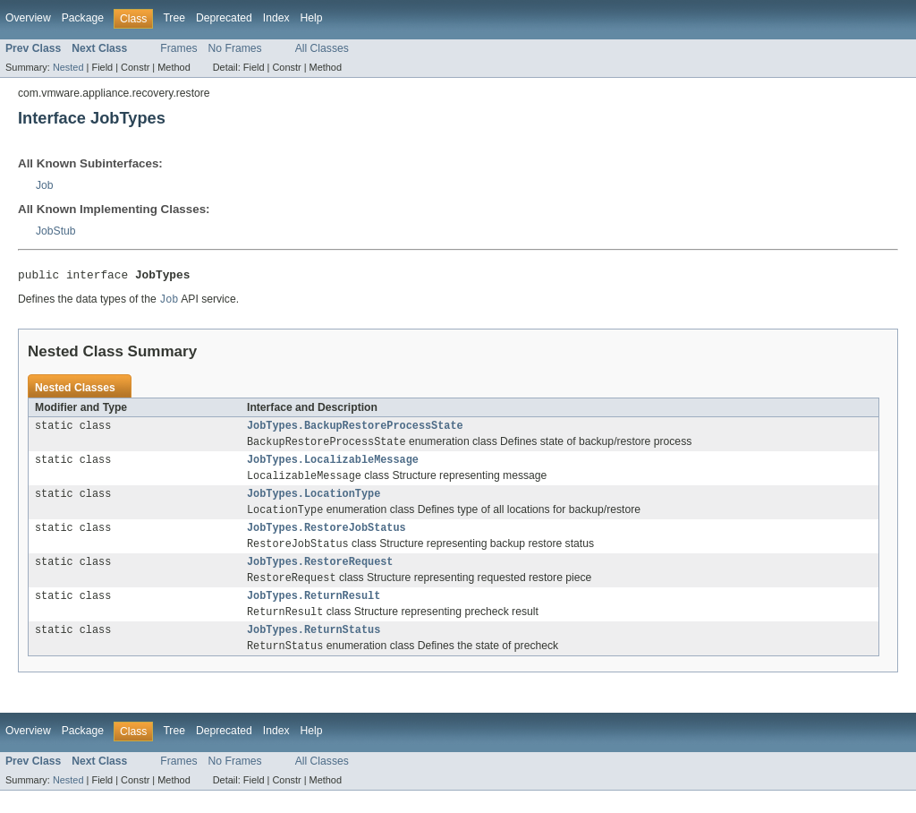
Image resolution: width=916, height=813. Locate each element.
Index (276, 18)
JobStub (56, 231)
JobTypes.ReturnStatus (313, 651)
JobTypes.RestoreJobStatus (326, 541)
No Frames (235, 48)
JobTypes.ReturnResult (313, 614)
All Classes (322, 48)
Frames (178, 48)
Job (45, 185)
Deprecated (224, 18)
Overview (28, 18)
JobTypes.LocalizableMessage (333, 467)
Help (312, 18)
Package (83, 18)
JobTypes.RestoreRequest (320, 577)
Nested (68, 67)
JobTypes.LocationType (313, 504)
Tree (174, 18)
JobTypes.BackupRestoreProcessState (355, 431)
